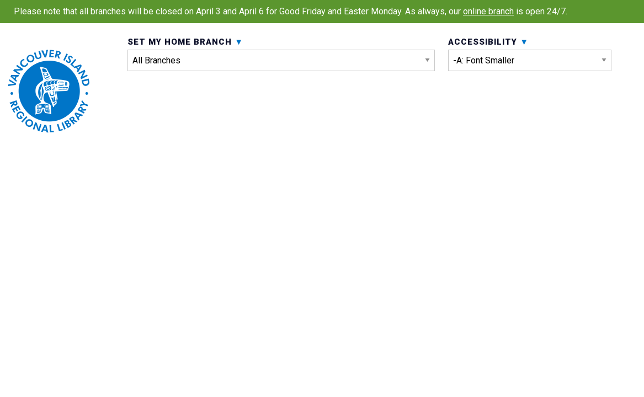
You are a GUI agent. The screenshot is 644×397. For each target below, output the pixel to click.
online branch (488, 11)
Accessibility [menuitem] (529, 76)
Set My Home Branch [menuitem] (281, 76)
